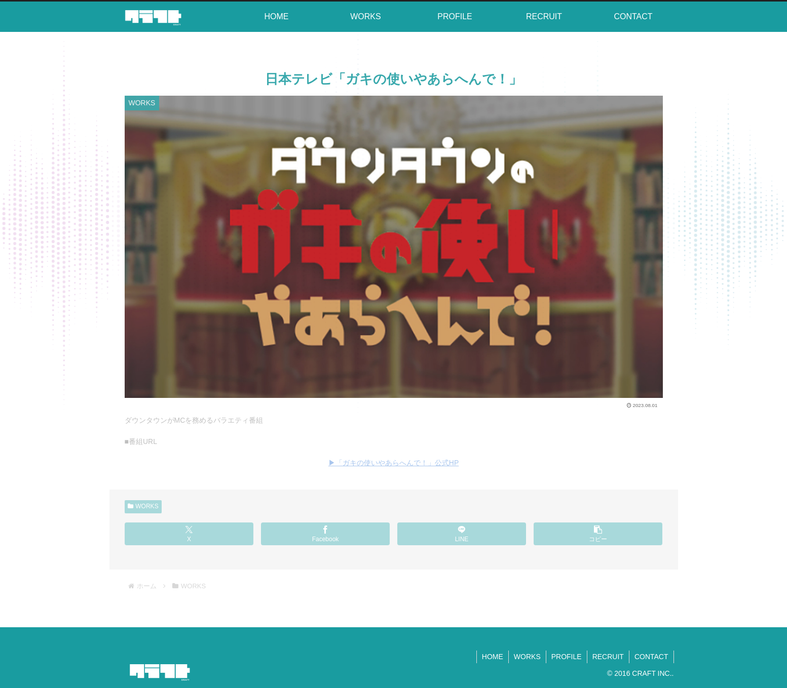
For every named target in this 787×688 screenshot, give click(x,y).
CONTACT (651, 657)
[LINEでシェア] (462, 533)
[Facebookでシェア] (325, 533)
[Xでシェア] (189, 533)
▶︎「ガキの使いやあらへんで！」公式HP (393, 463)
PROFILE (566, 657)
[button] (598, 533)
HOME (492, 657)
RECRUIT (608, 657)
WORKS (143, 506)
